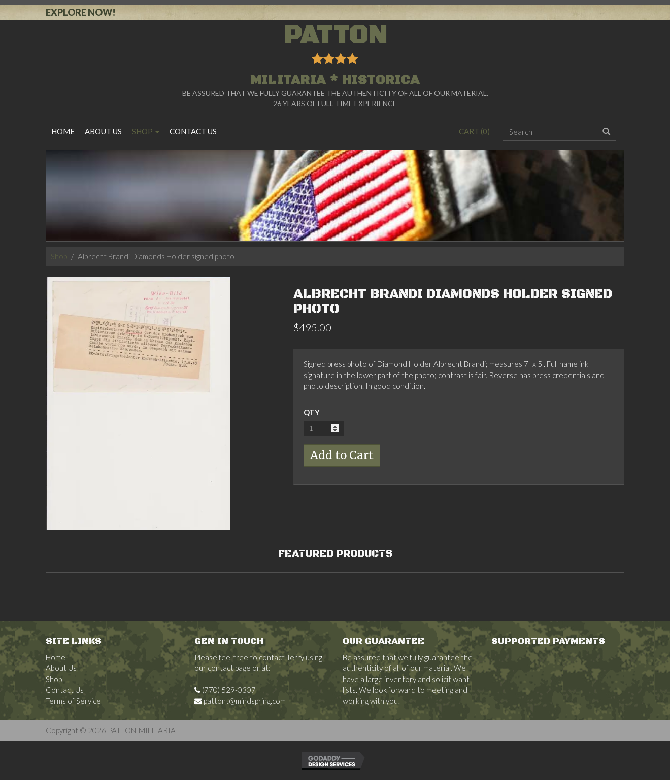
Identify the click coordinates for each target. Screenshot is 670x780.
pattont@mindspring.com (240, 700)
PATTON (335, 56)
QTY (312, 412)
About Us (103, 131)
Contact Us (193, 131)
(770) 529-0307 (225, 689)
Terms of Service (73, 700)
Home (63, 131)
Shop (145, 131)
